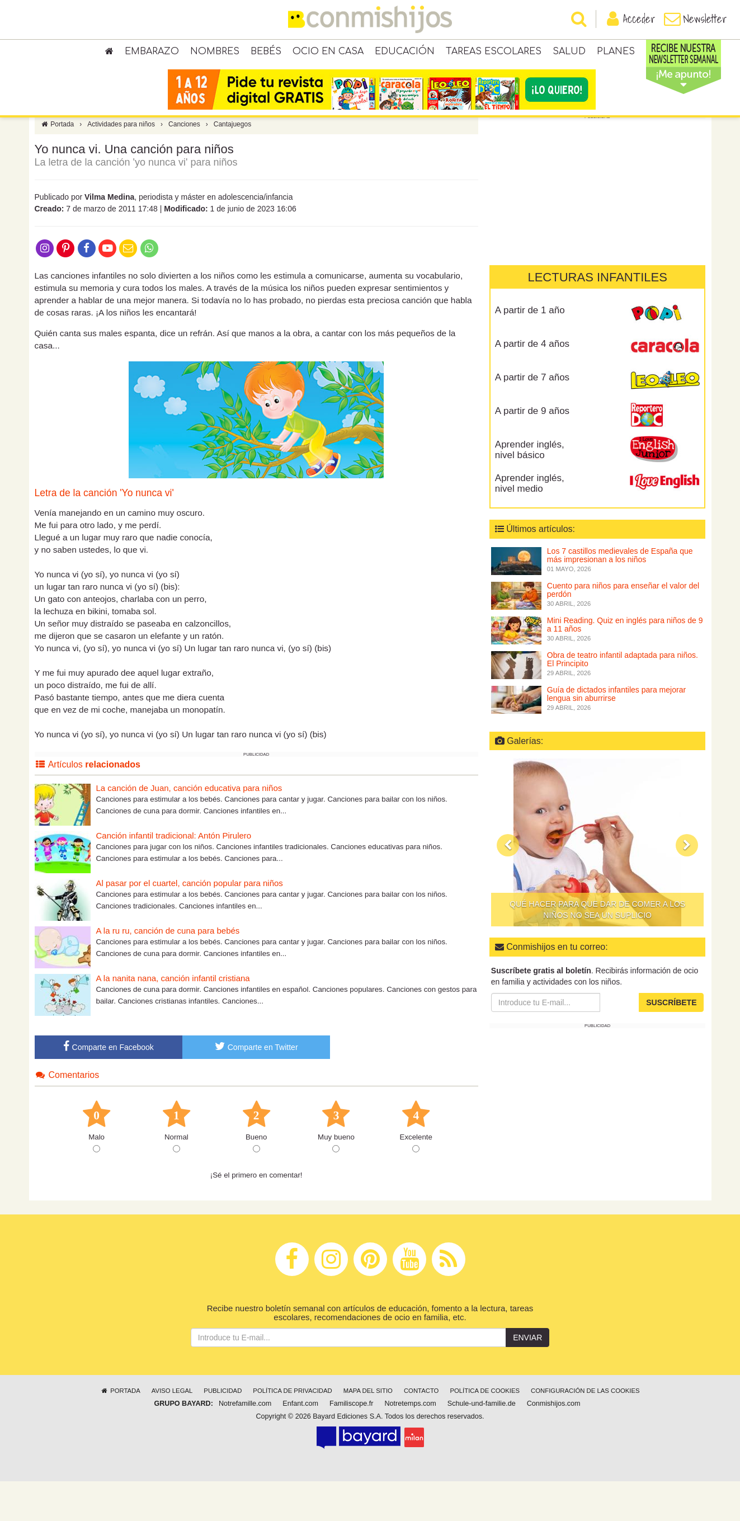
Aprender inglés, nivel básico (529, 489)
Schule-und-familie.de (481, 1443)
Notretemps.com (410, 1443)
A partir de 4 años (532, 383)
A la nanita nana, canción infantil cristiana (173, 1018)
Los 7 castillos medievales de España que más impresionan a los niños (620, 595)
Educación (405, 56)
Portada (57, 164)
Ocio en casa (328, 56)
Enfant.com (300, 1443)
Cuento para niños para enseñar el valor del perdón (623, 629)
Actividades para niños (121, 164)
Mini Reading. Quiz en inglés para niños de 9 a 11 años (625, 664)
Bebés (266, 56)
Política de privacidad (292, 1430)
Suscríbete (671, 1042)
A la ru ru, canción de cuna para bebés (168, 970)
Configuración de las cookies (585, 1430)
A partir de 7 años (532, 417)
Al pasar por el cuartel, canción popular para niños (189, 922)
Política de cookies (485, 1430)
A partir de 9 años (532, 450)
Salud (569, 56)
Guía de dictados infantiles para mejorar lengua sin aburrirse (616, 733)
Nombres (214, 56)
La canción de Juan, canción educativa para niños (189, 827)
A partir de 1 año (530, 350)
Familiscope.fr (351, 1443)
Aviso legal (172, 1430)
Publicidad (223, 1430)
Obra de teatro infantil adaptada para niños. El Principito (622, 699)
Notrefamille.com (245, 1443)
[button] (508, 885)
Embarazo (152, 56)
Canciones (184, 164)
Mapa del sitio (368, 1430)
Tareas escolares (493, 56)
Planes (616, 56)
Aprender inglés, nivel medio (529, 523)
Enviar (527, 1377)
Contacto (421, 1430)
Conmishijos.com (554, 1443)
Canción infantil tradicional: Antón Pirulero (174, 875)
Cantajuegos (232, 164)
